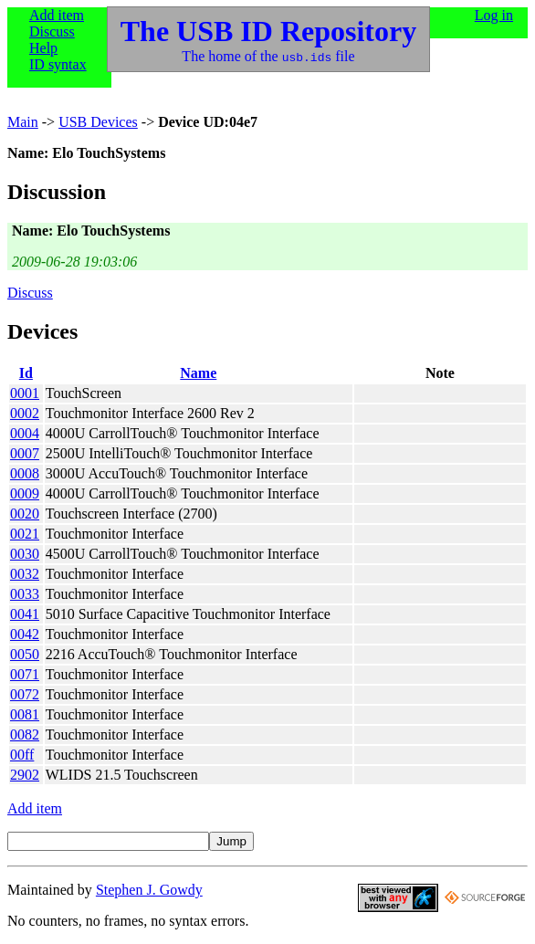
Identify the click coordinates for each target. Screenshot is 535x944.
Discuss (52, 31)
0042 (24, 634)
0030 (24, 553)
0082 (24, 734)
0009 (24, 493)
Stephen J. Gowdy (149, 889)
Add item (56, 15)
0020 (24, 513)
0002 (24, 413)
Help (43, 48)
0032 (24, 574)
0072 (24, 694)
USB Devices (98, 122)
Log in (494, 15)
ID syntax (58, 64)
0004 (24, 433)
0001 (24, 393)
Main (22, 122)
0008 (24, 473)
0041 (24, 614)
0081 (24, 714)
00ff (22, 754)
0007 (24, 453)
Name (198, 373)
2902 (24, 774)
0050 (24, 654)
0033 (24, 594)
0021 (24, 533)
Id (26, 373)
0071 (24, 674)
